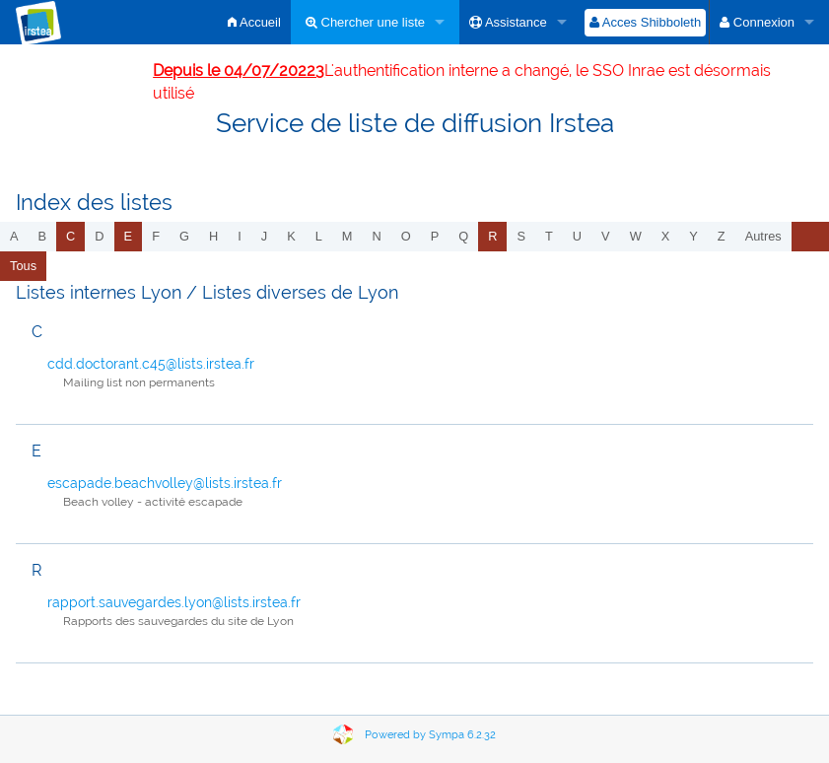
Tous (23, 265)
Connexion (757, 22)
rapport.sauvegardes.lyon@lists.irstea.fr (174, 602)
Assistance (508, 22)
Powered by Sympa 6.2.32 (430, 734)
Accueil (254, 22)
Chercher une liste (365, 22)
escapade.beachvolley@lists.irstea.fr (164, 483)
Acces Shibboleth (645, 22)
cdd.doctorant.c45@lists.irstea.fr (150, 364)
